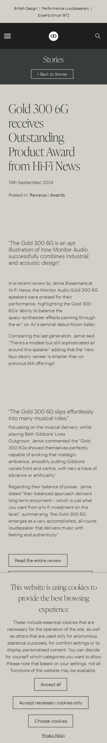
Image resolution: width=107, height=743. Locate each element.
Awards (57, 194)
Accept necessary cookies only (50, 702)
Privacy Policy (53, 735)
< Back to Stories (52, 74)
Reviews (38, 194)
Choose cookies (51, 721)
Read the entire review (38, 560)
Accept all (51, 684)
